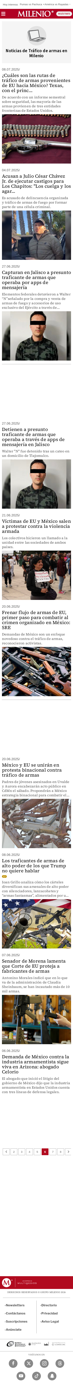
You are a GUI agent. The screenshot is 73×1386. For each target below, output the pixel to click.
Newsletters (15, 1305)
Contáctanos (16, 1313)
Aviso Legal (50, 1321)
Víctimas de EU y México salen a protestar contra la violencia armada (36, 526)
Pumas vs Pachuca (31, 4)
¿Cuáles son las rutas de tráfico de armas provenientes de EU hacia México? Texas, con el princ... (36, 83)
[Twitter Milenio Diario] (28, 1363)
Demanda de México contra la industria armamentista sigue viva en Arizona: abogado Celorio (35, 1064)
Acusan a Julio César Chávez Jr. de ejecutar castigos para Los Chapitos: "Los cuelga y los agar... (36, 183)
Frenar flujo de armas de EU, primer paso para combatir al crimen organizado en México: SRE (36, 620)
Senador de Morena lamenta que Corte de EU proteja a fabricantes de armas (34, 966)
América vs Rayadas (57, 4)
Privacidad (49, 1313)
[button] (3, 15)
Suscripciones (16, 1321)
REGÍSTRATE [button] (64, 13)
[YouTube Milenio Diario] (21, 1376)
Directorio (49, 1305)
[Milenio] (36, 14)
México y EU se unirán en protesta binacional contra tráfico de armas (32, 770)
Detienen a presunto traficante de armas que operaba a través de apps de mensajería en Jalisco (33, 437)
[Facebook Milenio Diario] (13, 1363)
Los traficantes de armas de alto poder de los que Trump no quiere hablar (34, 865)
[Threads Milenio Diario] (59, 1363)
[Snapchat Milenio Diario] (52, 1376)
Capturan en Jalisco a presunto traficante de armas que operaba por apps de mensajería (36, 280)
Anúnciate (13, 1329)
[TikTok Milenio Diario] (36, 1376)
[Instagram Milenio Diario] (44, 1363)
